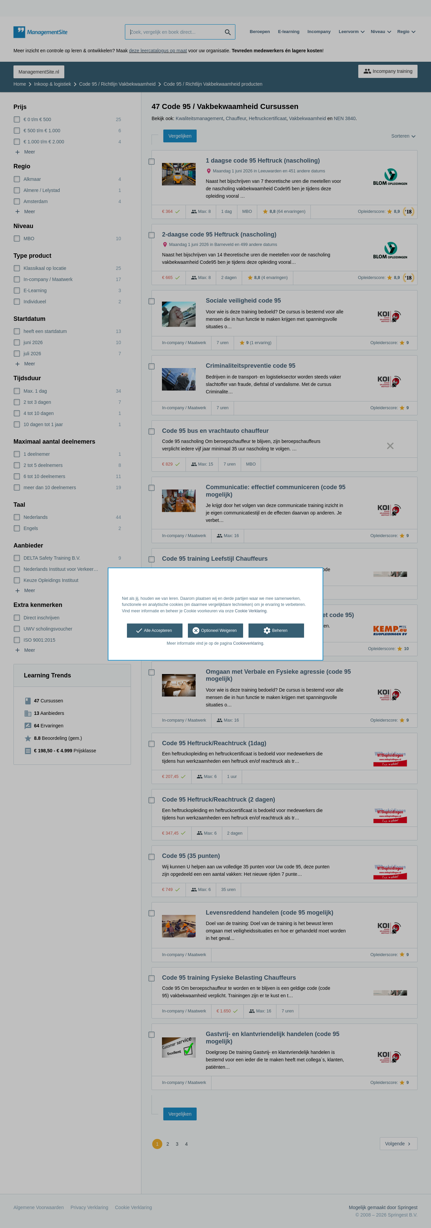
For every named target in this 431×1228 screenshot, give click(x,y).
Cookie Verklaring (251, 611)
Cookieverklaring (248, 643)
